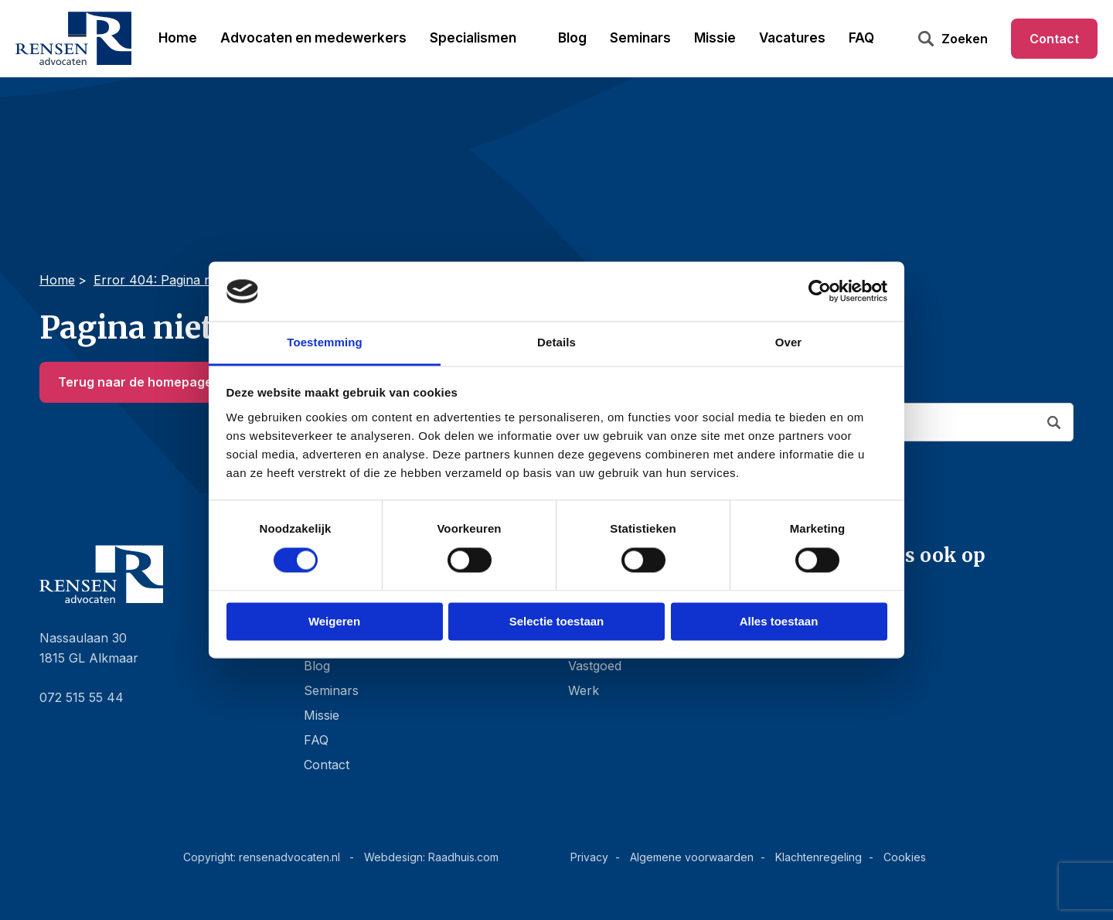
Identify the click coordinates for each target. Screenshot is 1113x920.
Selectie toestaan (556, 621)
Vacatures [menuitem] (792, 38)
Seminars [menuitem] (640, 38)
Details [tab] (556, 342)
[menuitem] (953, 591)
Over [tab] (788, 342)
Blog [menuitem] (572, 38)
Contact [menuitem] (1054, 38)
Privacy (589, 857)
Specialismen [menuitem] (473, 38)
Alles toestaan (779, 621)
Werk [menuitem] (583, 690)
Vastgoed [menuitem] (594, 665)
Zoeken (964, 38)
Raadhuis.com (463, 857)
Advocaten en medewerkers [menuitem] (313, 38)
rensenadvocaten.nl (289, 857)
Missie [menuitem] (715, 38)
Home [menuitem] (177, 38)
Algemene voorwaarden (692, 857)
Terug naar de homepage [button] (135, 382)
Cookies (904, 857)
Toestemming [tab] (324, 342)
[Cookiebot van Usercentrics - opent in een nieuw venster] (819, 291)
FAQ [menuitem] (861, 38)
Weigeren (334, 621)
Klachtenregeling (818, 857)
